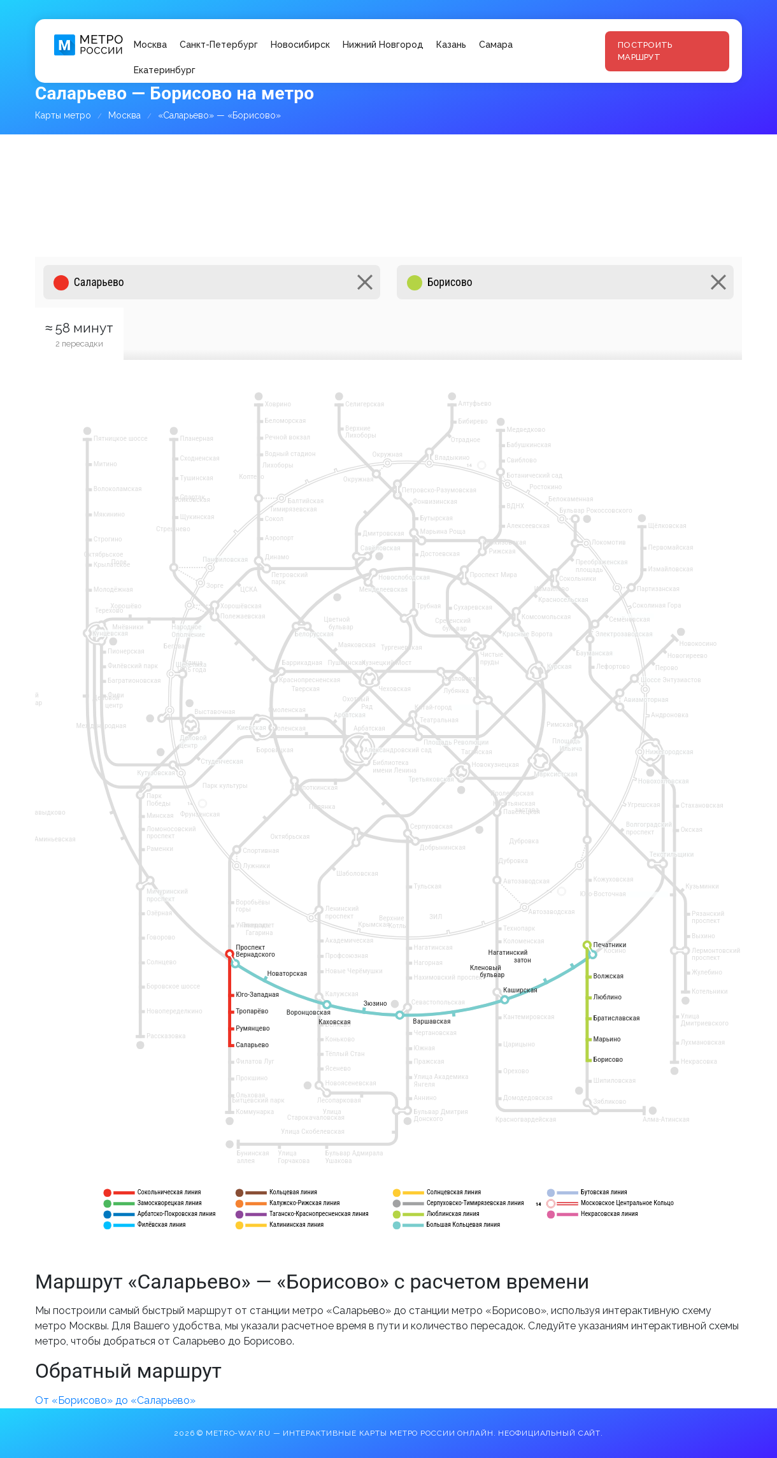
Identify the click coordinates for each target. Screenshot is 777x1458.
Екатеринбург (165, 70)
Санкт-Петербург (219, 44)
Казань (451, 44)
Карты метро (63, 115)
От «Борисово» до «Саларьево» (115, 1400)
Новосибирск (300, 44)
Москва (150, 44)
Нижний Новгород (383, 44)
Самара (496, 44)
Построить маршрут (645, 51)
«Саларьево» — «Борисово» (219, 115)
